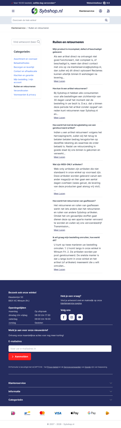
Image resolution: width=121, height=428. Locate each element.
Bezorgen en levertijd (24, 67)
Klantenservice (86, 11)
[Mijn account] (100, 11)
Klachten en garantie (24, 75)
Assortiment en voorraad (25, 59)
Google (88, 367)
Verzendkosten (21, 90)
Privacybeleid (52, 367)
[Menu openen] (13, 11)
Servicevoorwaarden (72, 367)
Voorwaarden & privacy (25, 94)
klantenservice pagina (71, 303)
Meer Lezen (59, 81)
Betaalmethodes (21, 63)
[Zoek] (26, 42)
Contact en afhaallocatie (25, 71)
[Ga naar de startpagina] (47, 11)
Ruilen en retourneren (25, 86)
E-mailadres (15, 341)
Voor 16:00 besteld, (35, 3)
